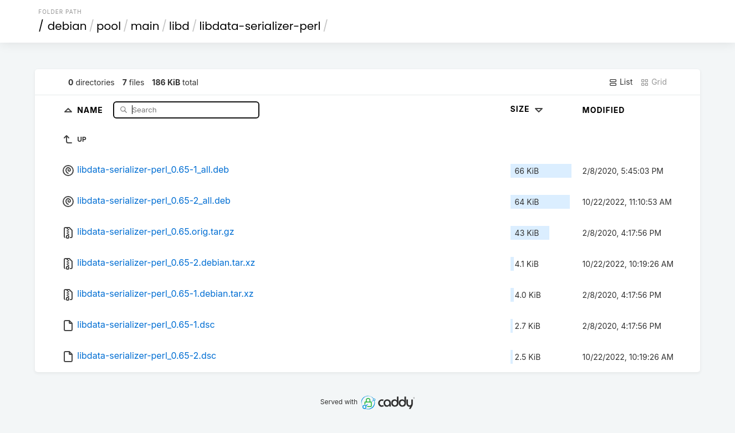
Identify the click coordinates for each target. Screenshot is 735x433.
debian (67, 26)
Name (91, 109)
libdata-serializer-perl (259, 26)
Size (528, 109)
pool (108, 26)
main (145, 26)
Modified (604, 110)
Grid (653, 82)
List (620, 82)
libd (179, 26)
